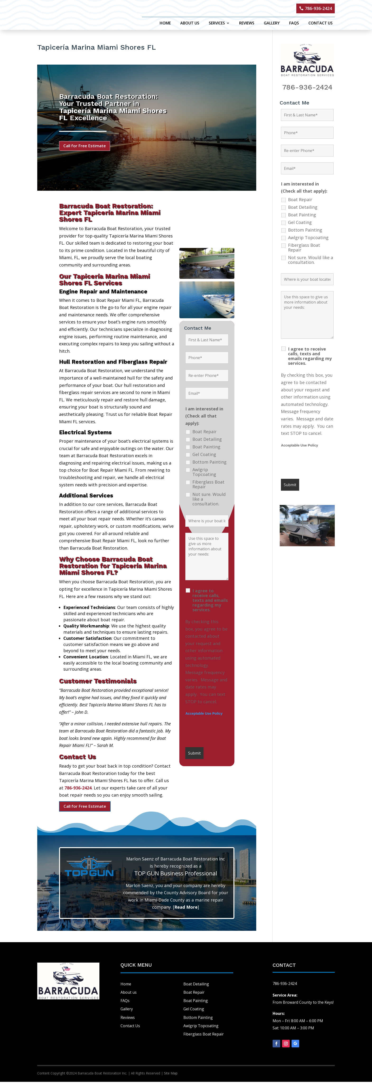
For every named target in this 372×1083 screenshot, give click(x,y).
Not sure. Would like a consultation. (209, 500)
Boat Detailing (207, 440)
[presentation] (221, 733)
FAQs (294, 23)
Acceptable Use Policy (203, 714)
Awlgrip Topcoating (204, 473)
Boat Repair (204, 432)
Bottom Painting (209, 463)
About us (129, 993)
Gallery (272, 23)
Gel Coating (204, 455)
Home (165, 23)
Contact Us (320, 23)
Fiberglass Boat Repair (208, 485)
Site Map (170, 1074)
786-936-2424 (318, 8)
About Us (189, 23)
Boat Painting (206, 447)
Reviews (246, 23)
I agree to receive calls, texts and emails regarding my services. (210, 601)
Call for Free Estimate (86, 146)
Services (217, 23)
